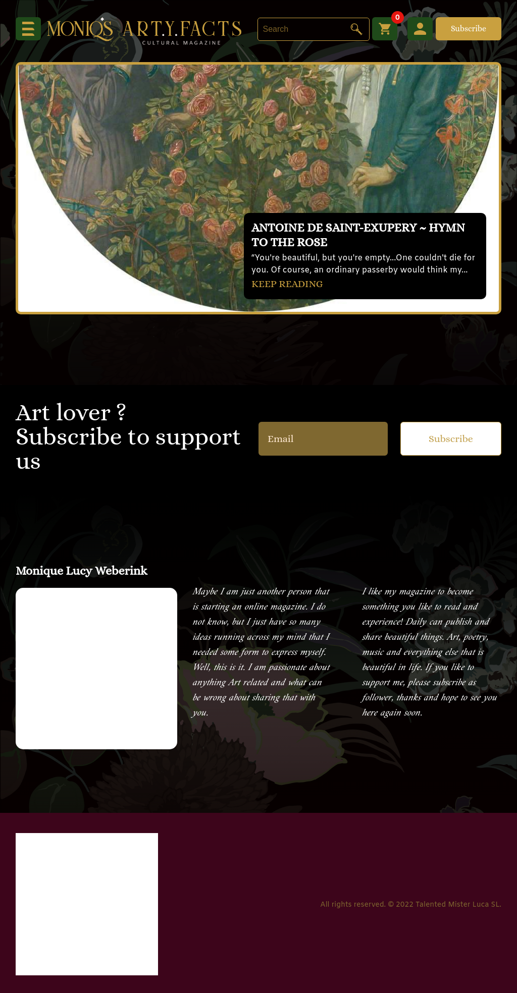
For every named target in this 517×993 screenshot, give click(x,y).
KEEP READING (287, 284)
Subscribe (468, 28)
